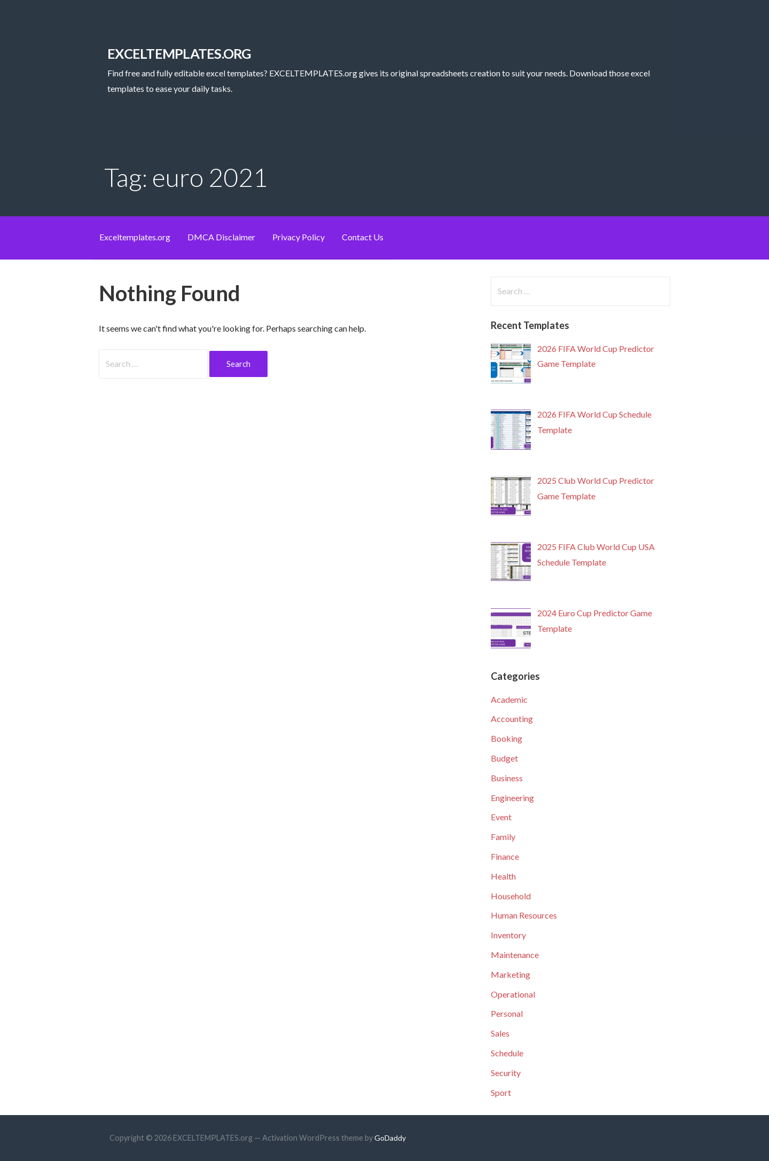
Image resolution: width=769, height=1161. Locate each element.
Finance (505, 856)
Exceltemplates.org (134, 237)
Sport (501, 1092)
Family (503, 836)
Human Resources (524, 915)
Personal (507, 1013)
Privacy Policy (298, 237)
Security (506, 1073)
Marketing (510, 974)
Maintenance (515, 955)
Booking (506, 738)
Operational (513, 994)
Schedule (507, 1053)
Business (507, 778)
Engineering (512, 798)
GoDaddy (390, 1137)
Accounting (512, 718)
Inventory (508, 935)
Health (503, 876)
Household (511, 896)
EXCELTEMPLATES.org (179, 53)
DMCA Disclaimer (221, 237)
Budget (504, 758)
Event (501, 817)
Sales (500, 1033)
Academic (509, 699)
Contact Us (362, 237)
